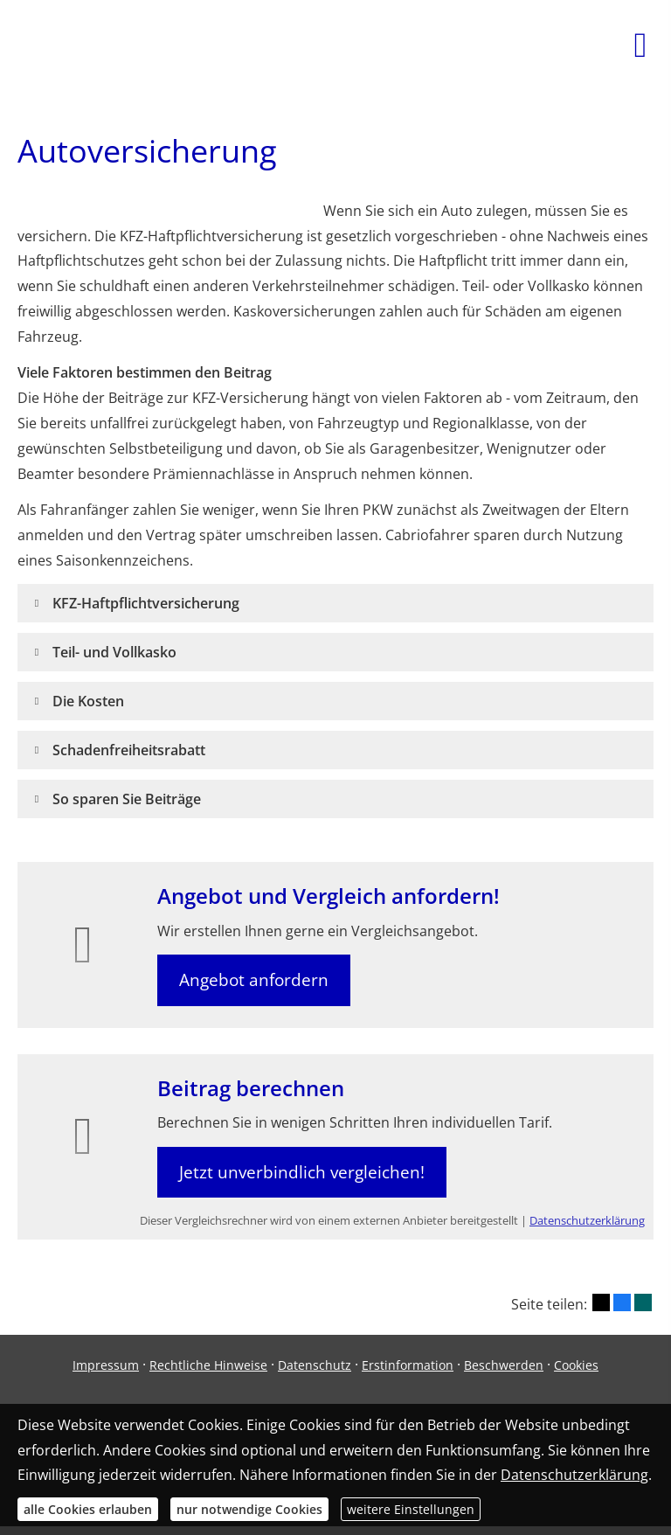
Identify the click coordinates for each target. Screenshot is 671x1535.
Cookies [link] (576, 1365)
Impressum (106, 1365)
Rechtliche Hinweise (208, 1365)
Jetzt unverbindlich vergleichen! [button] (302, 1172)
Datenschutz (314, 1365)
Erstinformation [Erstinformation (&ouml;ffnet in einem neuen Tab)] (407, 1365)
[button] (145, 603)
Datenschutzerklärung (587, 1220)
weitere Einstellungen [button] (410, 1509)
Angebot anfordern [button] (254, 980)
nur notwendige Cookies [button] (249, 1509)
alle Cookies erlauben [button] (88, 1509)
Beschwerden (503, 1365)
